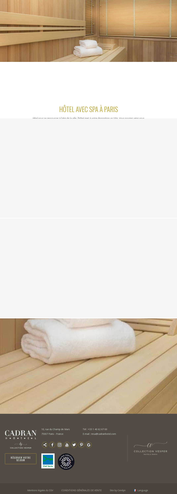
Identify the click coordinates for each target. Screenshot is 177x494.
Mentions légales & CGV (40, 490)
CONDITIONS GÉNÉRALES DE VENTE (81, 490)
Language (142, 490)
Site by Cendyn (118, 490)
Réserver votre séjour (21, 459)
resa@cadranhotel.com (103, 433)
